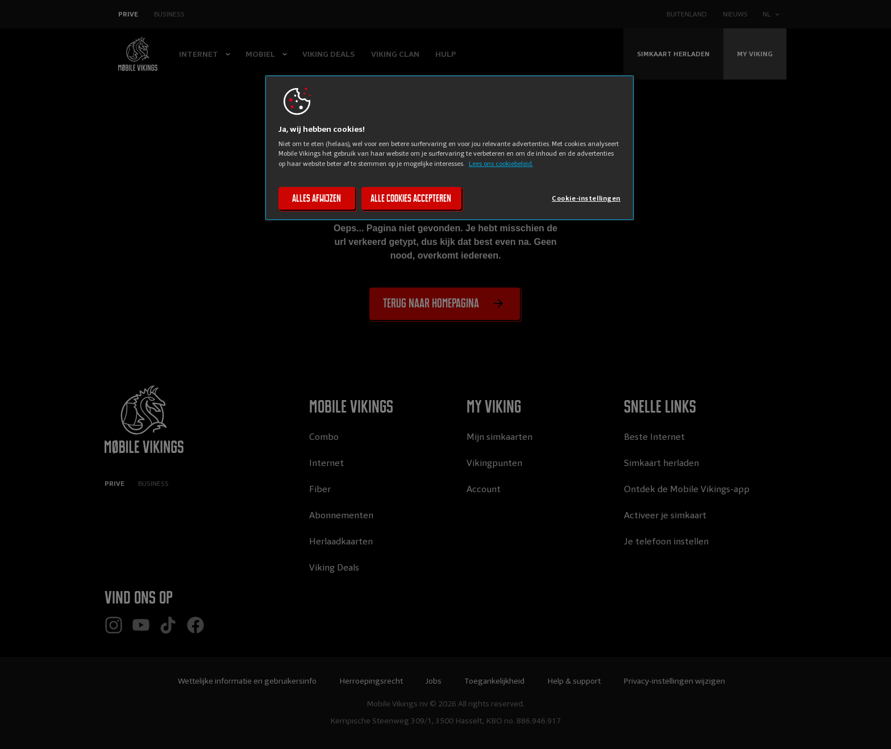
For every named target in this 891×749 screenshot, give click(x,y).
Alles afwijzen (316, 198)
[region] (449, 147)
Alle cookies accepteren (410, 198)
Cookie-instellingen (586, 198)
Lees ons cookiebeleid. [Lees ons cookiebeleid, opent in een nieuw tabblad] (501, 164)
